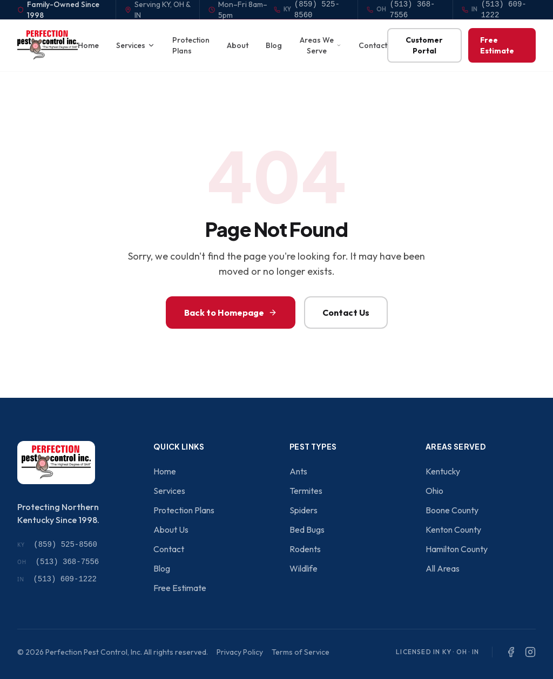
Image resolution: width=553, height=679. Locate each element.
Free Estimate (497, 45)
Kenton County (453, 529)
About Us (170, 529)
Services (135, 45)
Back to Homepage (230, 312)
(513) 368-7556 (58, 562)
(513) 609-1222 (57, 579)
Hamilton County (457, 549)
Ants (298, 471)
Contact (373, 45)
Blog (274, 45)
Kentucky (443, 471)
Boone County (452, 510)
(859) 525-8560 (57, 544)
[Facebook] (510, 652)
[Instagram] (530, 652)
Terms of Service (300, 652)
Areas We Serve (320, 45)
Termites (305, 490)
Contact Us (345, 312)
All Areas (443, 568)
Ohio (434, 490)
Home (88, 45)
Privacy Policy (240, 652)
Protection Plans (191, 45)
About (237, 45)
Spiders (303, 510)
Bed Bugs (307, 529)
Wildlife (303, 568)
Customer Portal (424, 45)
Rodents (305, 549)
